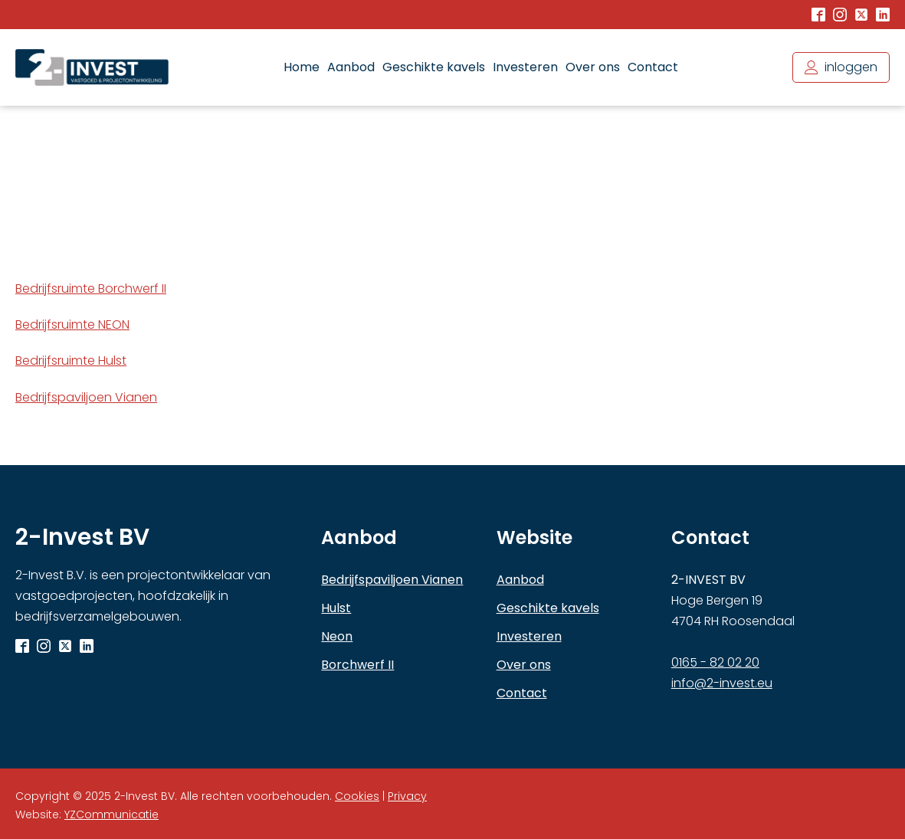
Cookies (357, 796)
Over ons (593, 67)
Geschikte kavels (433, 67)
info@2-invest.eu (721, 683)
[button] (841, 67)
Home (302, 67)
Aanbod (351, 67)
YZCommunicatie (111, 814)
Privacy (407, 796)
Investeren (525, 67)
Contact (653, 67)
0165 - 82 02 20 (715, 662)
